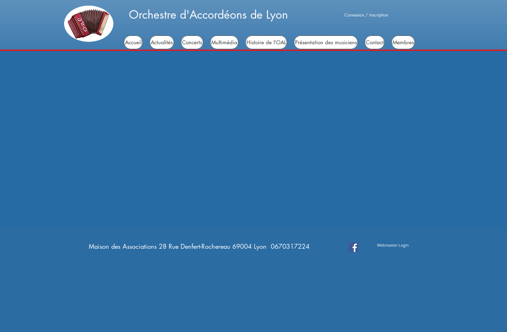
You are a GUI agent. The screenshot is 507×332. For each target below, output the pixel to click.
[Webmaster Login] (393, 245)
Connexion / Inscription (366, 15)
